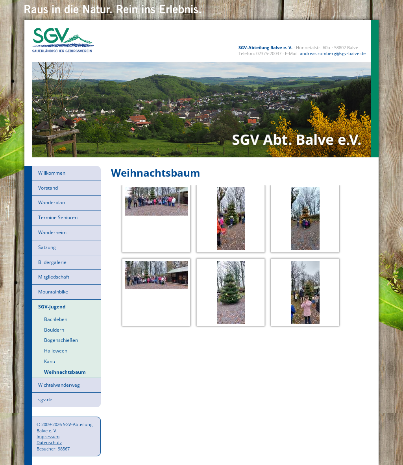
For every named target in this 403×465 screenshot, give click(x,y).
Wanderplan (51, 202)
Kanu (49, 361)
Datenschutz (49, 442)
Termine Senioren (58, 217)
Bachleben (55, 319)
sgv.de (45, 399)
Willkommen (51, 173)
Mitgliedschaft (53, 276)
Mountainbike (53, 291)
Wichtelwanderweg (59, 385)
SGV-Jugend (52, 306)
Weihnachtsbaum (65, 372)
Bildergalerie (52, 262)
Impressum (48, 436)
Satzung (47, 247)
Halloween (55, 350)
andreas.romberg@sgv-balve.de (333, 53)
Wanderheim (52, 232)
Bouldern (54, 330)
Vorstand (48, 188)
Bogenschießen (61, 340)
